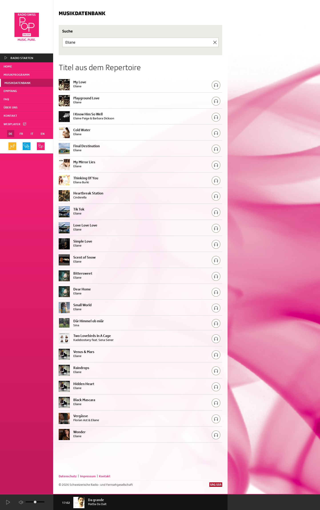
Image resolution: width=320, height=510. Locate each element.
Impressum (88, 476)
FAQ (6, 99)
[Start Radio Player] (8, 502)
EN (42, 133)
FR (21, 133)
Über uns (11, 107)
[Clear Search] (215, 42)
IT (32, 133)
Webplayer (15, 124)
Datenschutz (68, 476)
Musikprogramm (17, 74)
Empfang (10, 91)
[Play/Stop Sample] (216, 85)
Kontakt (10, 115)
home (8, 66)
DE (10, 133)
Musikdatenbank (17, 83)
